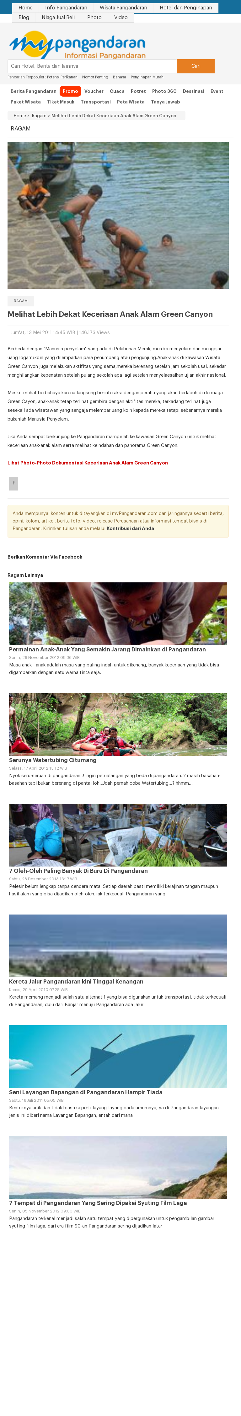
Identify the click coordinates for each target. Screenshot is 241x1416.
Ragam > (39, 116)
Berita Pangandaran (33, 91)
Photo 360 (164, 91)
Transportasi (96, 102)
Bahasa (119, 77)
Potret (138, 91)
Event (217, 91)
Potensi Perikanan (62, 77)
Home (26, 7)
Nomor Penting (95, 77)
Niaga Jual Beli (58, 17)
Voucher (94, 91)
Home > (21, 116)
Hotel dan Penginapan (186, 7)
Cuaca (117, 91)
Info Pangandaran (66, 7)
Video (121, 17)
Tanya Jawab (165, 102)
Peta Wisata (131, 102)
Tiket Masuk (60, 102)
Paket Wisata (26, 102)
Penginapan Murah (147, 77)
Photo (94, 17)
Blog (24, 17)
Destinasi (193, 91)
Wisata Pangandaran (123, 7)
